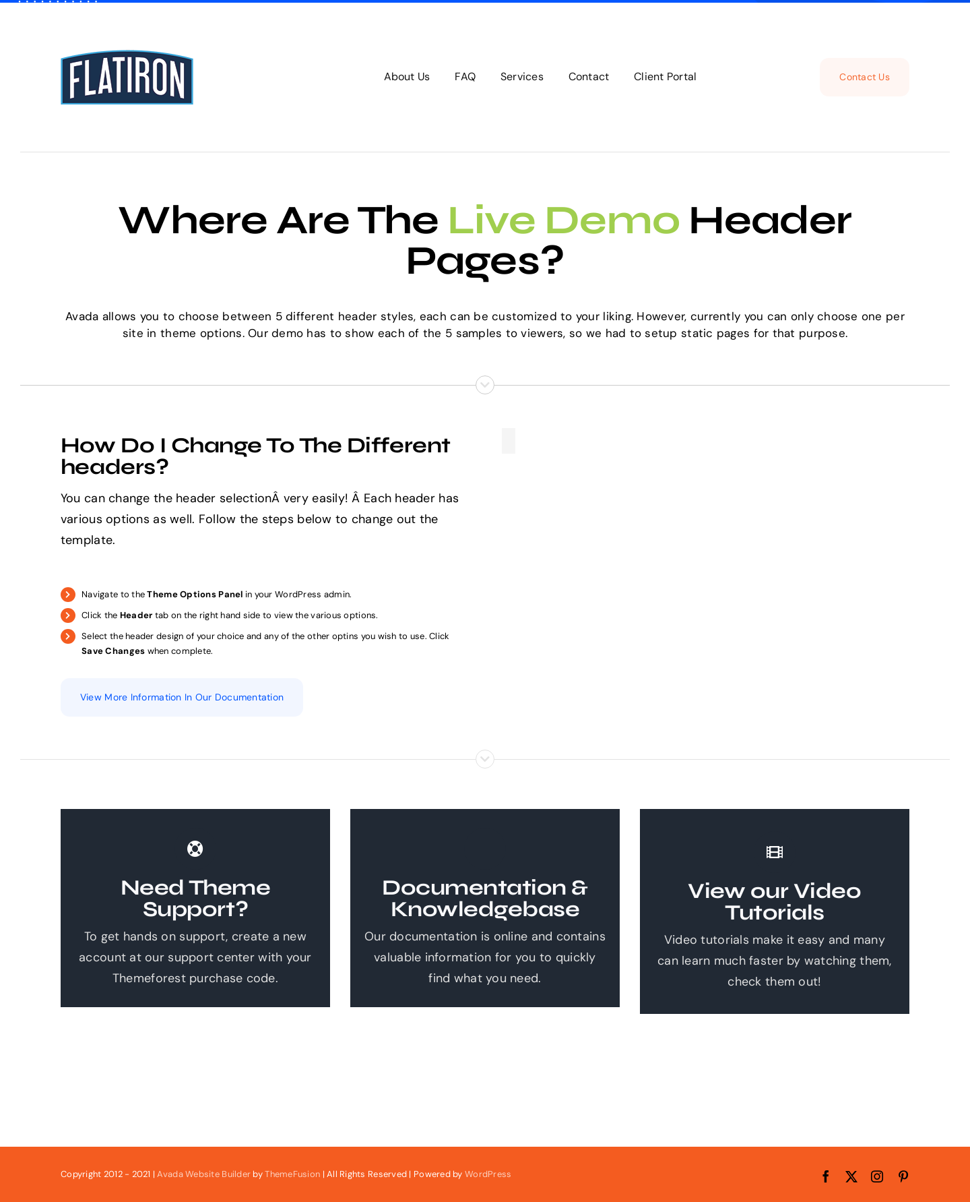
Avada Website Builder (204, 1174)
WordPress (488, 1174)
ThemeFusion (292, 1174)
